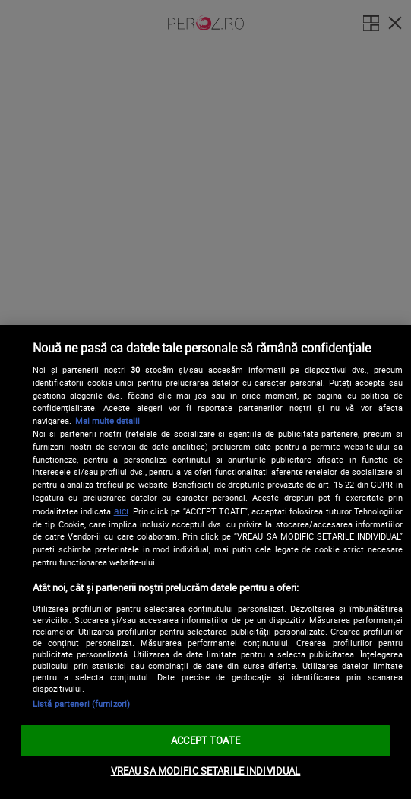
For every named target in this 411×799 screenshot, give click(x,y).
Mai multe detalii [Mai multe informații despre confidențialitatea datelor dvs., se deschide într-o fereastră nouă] (107, 420)
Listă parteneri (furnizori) (81, 703)
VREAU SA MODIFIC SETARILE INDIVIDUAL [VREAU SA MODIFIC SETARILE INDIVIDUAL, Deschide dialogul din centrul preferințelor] (206, 771)
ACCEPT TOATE (205, 740)
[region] (205, 562)
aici (121, 511)
